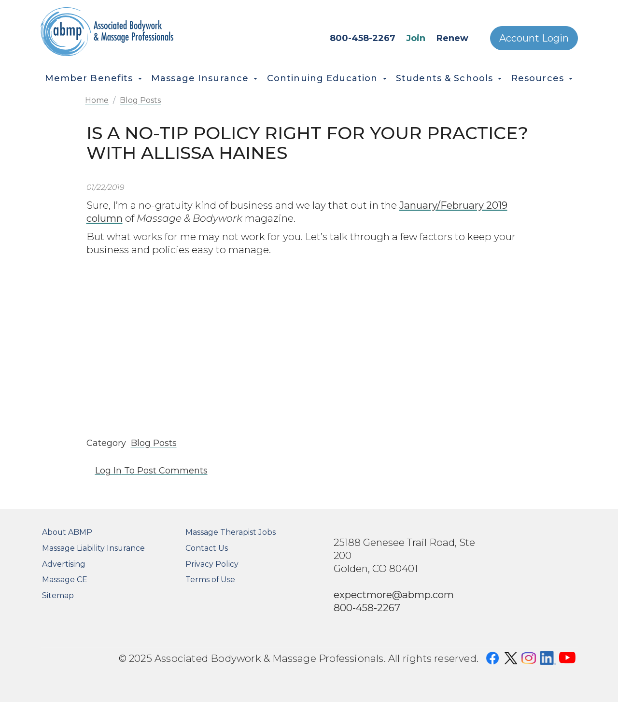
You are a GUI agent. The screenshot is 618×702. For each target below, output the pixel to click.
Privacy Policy (212, 564)
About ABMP (67, 532)
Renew (452, 38)
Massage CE (64, 579)
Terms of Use (210, 579)
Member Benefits (89, 78)
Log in (108, 470)
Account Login (534, 38)
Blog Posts (140, 100)
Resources (537, 78)
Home (97, 100)
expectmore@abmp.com (394, 594)
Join (415, 38)
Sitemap (58, 595)
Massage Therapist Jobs (230, 532)
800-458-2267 (362, 38)
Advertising (63, 564)
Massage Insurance (200, 78)
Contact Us (206, 548)
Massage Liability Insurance (93, 548)
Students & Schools (444, 78)
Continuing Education (322, 78)
